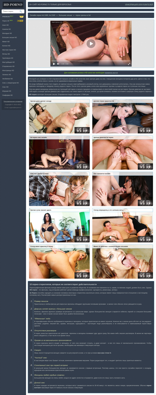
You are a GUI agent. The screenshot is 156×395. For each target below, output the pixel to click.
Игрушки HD (6, 91)
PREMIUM (13, 16)
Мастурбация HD (8, 62)
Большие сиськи (65, 15)
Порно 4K (13, 20)
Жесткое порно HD (9, 50)
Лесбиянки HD (7, 79)
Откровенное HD (8, 66)
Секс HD (5, 87)
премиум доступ (111, 73)
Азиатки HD (6, 29)
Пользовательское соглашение (13, 101)
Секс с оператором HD (10, 83)
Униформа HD (7, 95)
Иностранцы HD (8, 70)
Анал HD (5, 25)
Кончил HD (6, 46)
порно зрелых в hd (83, 15)
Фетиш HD (6, 54)
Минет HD (6, 41)
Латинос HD (6, 74)
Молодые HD (7, 33)
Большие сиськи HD (9, 37)
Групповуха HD (7, 58)
